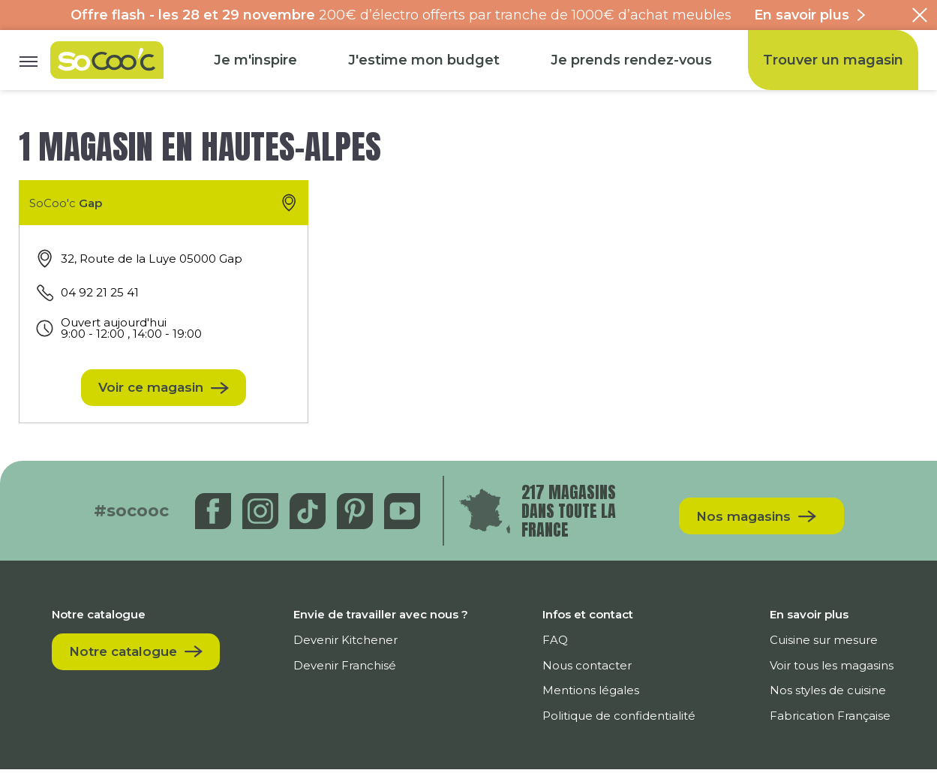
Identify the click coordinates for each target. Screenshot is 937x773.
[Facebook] (215, 514)
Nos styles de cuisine (827, 694)
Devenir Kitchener (354, 643)
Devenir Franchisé (353, 669)
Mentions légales (594, 694)
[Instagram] (262, 514)
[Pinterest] (357, 514)
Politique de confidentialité (622, 719)
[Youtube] (404, 514)
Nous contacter (590, 669)
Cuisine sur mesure (823, 643)
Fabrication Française (829, 719)
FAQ (559, 643)
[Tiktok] (309, 514)
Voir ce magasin (150, 389)
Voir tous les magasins (831, 669)
